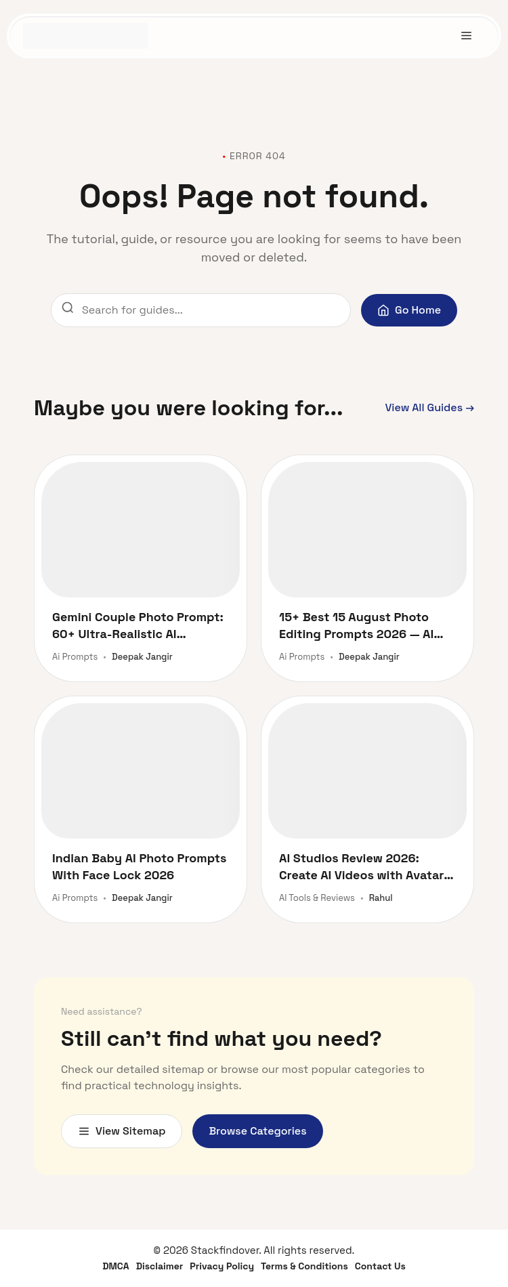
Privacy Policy (222, 1266)
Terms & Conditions (304, 1266)
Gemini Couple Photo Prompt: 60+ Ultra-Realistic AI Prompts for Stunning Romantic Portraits (138, 625)
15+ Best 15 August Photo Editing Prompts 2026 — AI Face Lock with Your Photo (356, 625)
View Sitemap (121, 1131)
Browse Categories (257, 1131)
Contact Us (380, 1266)
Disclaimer (160, 1266)
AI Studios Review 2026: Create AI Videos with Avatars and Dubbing (364, 866)
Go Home (409, 310)
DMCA (115, 1266)
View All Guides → (429, 407)
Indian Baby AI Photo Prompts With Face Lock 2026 (139, 866)
